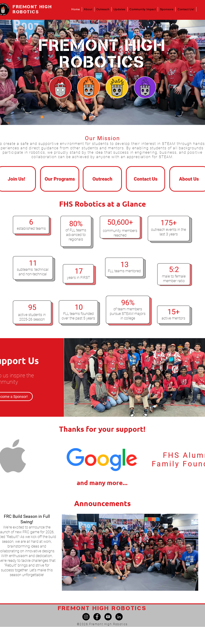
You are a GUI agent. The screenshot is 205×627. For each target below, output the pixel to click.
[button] (88, 9)
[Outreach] (102, 179)
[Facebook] (97, 616)
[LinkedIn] (119, 616)
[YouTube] (108, 616)
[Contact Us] (145, 179)
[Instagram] (86, 616)
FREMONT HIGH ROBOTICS (32, 9)
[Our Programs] (59, 179)
